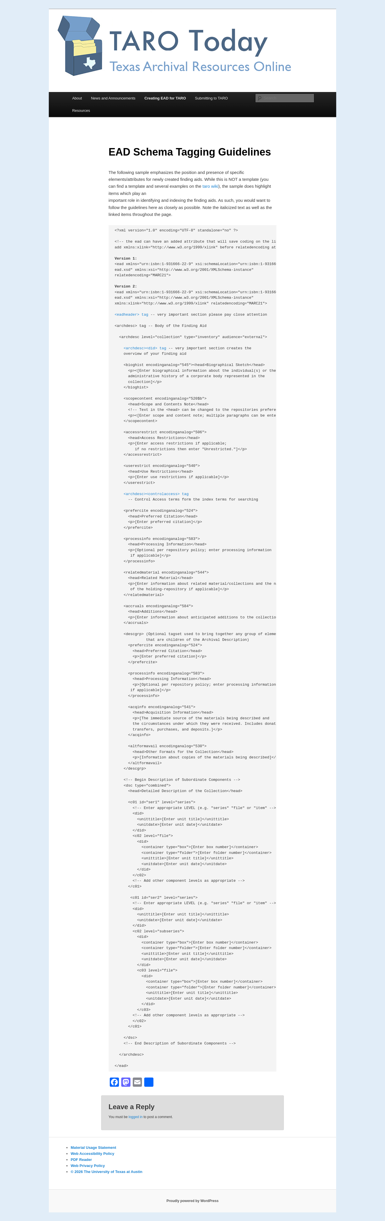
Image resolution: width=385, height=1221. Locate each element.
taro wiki (210, 186)
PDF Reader (81, 1159)
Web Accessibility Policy (92, 1153)
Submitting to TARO (211, 98)
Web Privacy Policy (88, 1166)
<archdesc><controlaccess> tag (156, 494)
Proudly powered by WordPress (192, 1201)
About (77, 98)
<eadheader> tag (131, 315)
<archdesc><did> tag (145, 348)
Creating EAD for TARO (165, 98)
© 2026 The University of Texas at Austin (106, 1172)
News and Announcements (113, 98)
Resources (81, 110)
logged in (135, 1117)
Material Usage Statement (93, 1147)
